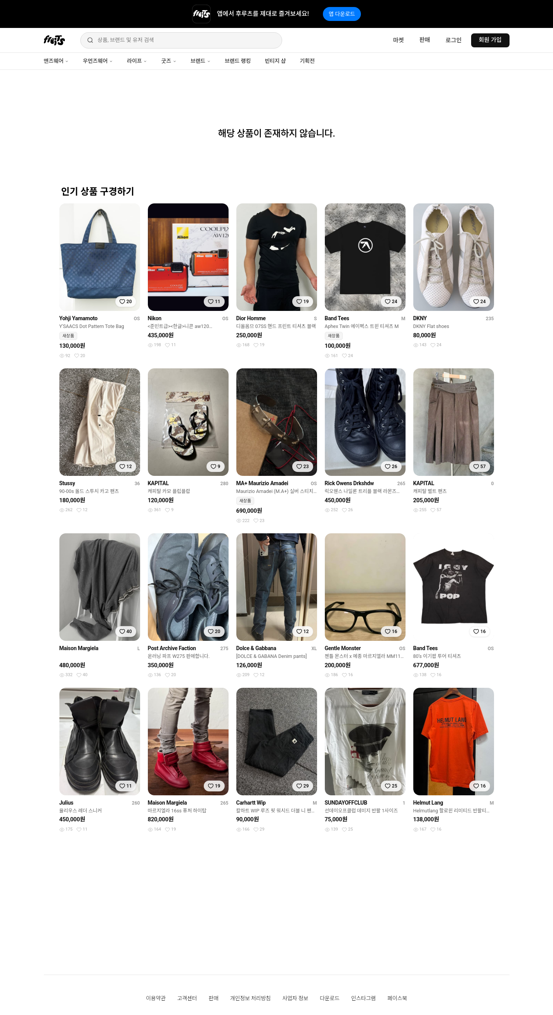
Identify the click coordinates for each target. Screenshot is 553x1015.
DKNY (420, 318)
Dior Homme (251, 318)
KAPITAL (158, 483)
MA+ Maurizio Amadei (262, 483)
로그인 (453, 40)
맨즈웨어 (56, 61)
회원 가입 (490, 39)
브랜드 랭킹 (238, 61)
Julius (66, 803)
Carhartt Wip (251, 803)
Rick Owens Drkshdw (349, 483)
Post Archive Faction (172, 648)
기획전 (307, 61)
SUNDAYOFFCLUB (346, 803)
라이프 (137, 61)
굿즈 (168, 61)
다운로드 (330, 998)
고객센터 (187, 998)
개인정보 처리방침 (250, 998)
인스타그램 (363, 998)
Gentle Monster (343, 648)
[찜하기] (125, 301)
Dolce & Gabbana (256, 648)
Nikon (154, 318)
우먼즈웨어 (98, 61)
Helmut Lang (428, 803)
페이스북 (397, 998)
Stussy (67, 483)
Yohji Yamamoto (78, 318)
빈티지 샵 (275, 61)
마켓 (398, 40)
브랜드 (201, 61)
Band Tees (337, 318)
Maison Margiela (79, 648)
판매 (425, 39)
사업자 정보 (296, 998)
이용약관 (156, 998)
